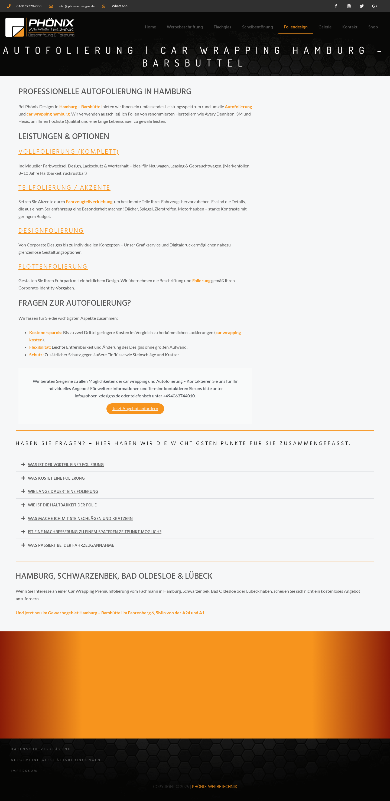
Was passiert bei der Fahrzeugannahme (71, 544)
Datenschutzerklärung (41, 749)
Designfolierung (52, 231)
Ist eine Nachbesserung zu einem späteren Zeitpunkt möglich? (94, 531)
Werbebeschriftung (185, 27)
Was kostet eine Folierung (56, 478)
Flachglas (222, 27)
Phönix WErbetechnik (214, 786)
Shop (373, 27)
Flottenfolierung (54, 267)
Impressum (24, 771)
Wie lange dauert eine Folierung (63, 491)
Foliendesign (296, 27)
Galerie (325, 27)
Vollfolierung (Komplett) (70, 152)
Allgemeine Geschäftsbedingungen (56, 760)
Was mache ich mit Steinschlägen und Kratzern (80, 518)
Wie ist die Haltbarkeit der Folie (62, 504)
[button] (195, 464)
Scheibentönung (257, 27)
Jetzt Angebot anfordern (135, 408)
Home (150, 27)
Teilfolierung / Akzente (66, 188)
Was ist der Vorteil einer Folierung (66, 465)
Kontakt (350, 27)
